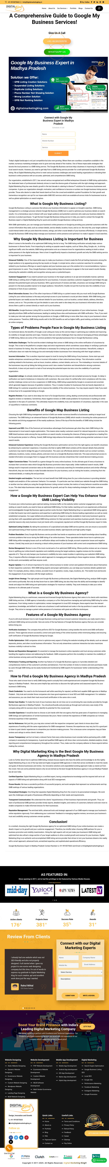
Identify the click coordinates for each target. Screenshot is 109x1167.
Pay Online (67, 1143)
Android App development (66, 1069)
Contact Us (89, 8)
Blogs (81, 8)
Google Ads (87, 1080)
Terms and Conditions (71, 1121)
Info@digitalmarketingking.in (93, 846)
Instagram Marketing (90, 1091)
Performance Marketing (91, 1083)
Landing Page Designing (15, 1093)
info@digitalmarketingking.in (21, 1123)
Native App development (66, 1077)
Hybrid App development (66, 1080)
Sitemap (66, 1140)
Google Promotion (89, 1094)
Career (65, 1136)
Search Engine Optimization (93, 1066)
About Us (51, 8)
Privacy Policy (68, 1125)
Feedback (66, 1132)
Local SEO (87, 1076)
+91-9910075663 (13, 2)
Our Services (62, 8)
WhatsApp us (57, 51)
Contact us (47, 1143)
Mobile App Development (66, 1066)
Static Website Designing (15, 1066)
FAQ (45, 1136)
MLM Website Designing (15, 1097)
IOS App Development (65, 1073)
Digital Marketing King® (75, 1163)
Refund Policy (68, 1129)
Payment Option (49, 1140)
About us (46, 1125)
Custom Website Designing (16, 1083)
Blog (45, 1132)
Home (44, 8)
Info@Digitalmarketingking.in (32, 2)
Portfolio (73, 8)
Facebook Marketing (90, 1087)
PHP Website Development (41, 1066)
